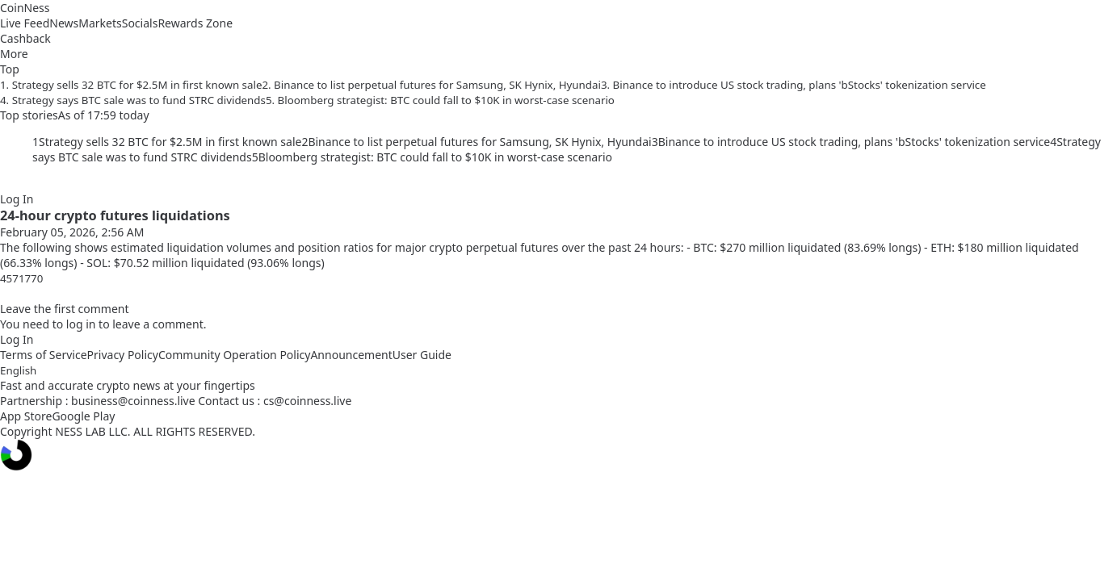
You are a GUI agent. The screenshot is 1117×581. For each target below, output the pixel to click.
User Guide (422, 354)
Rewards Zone (195, 23)
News (63, 23)
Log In (16, 199)
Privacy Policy (122, 354)
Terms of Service (43, 354)
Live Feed (24, 23)
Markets (99, 23)
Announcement (351, 354)
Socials (140, 23)
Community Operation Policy (234, 354)
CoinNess (25, 7)
